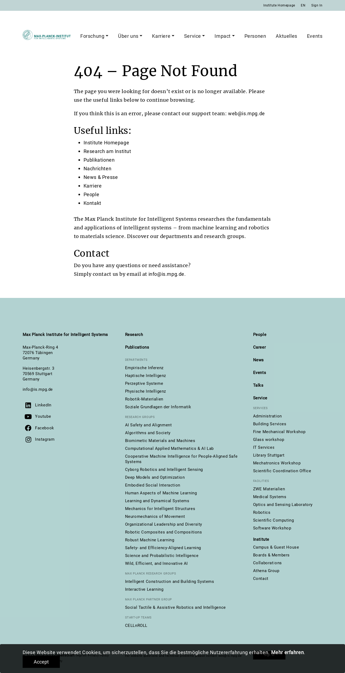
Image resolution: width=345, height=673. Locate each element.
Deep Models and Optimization (155, 477)
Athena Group (266, 570)
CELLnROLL (136, 625)
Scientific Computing (273, 520)
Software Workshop (272, 528)
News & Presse (101, 177)
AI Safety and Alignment (148, 425)
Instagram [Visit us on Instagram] (44, 439)
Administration (267, 416)
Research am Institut (107, 151)
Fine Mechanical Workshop (279, 431)
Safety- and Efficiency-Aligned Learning (163, 547)
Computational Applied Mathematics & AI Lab (169, 448)
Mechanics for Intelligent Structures (160, 508)
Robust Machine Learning (149, 540)
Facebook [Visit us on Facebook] (44, 428)
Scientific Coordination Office (282, 470)
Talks (258, 385)
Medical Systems (270, 496)
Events (315, 36)
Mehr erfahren (287, 652)
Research (134, 334)
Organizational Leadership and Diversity (163, 524)
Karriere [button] (161, 36)
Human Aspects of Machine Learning (161, 493)
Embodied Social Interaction (152, 485)
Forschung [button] (92, 36)
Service (260, 398)
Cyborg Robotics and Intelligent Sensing (164, 469)
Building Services (270, 424)
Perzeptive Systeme (144, 383)
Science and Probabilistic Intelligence (162, 555)
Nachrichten (98, 168)
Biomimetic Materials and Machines (160, 440)
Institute (261, 539)
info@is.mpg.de (38, 389)
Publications (137, 347)
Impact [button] (223, 36)
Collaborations (267, 562)
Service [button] (192, 36)
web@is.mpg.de (246, 113)
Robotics (262, 512)
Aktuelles (286, 36)
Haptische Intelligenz (145, 375)
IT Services (264, 447)
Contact (260, 578)
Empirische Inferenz (144, 367)
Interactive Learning (144, 589)
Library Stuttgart (269, 455)
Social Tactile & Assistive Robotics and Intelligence (175, 607)
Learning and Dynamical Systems (157, 500)
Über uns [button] (128, 36)
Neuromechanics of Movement (155, 516)
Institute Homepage (279, 5)
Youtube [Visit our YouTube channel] (43, 416)
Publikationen (99, 160)
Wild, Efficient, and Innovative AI (156, 563)
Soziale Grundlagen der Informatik (158, 407)
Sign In (316, 5)
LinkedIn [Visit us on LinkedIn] (43, 405)
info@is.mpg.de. (167, 274)
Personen (255, 36)
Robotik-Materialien (144, 399)
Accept (41, 662)
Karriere (93, 186)
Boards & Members (271, 555)
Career (259, 347)
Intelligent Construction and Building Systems (169, 581)
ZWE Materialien (269, 489)
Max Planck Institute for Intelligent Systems (65, 334)
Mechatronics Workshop (277, 463)
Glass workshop (268, 439)
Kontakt (92, 203)
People (91, 194)
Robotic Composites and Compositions (163, 532)
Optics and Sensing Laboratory (283, 504)
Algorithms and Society (148, 432)
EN (303, 5)
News (258, 360)
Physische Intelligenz (145, 391)
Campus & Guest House (276, 547)
